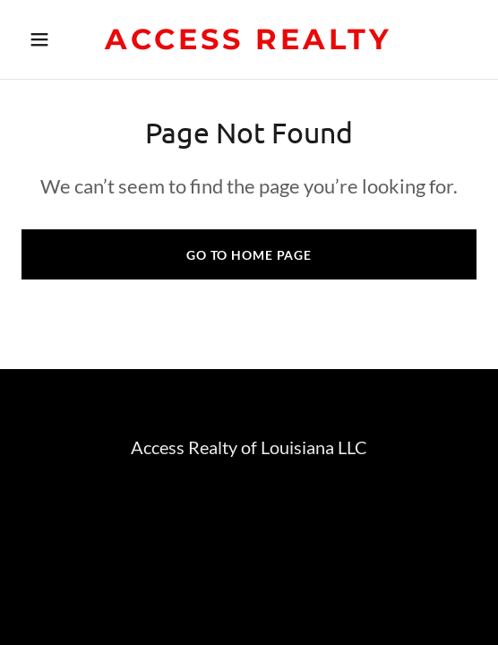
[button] (55, 39)
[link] (249, 43)
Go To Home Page (249, 254)
